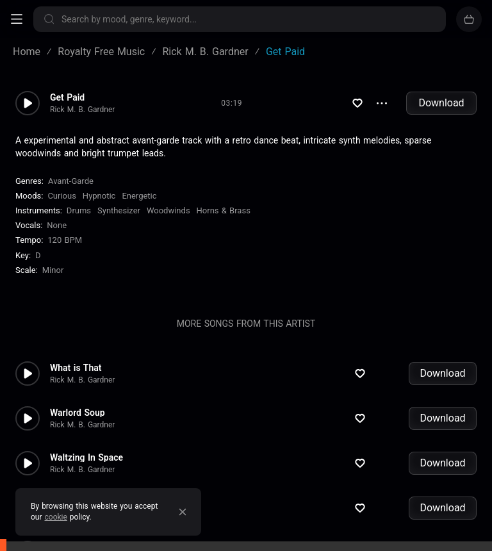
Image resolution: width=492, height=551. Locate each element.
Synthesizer (118, 210)
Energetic (139, 196)
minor (53, 270)
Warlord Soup (77, 412)
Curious (61, 196)
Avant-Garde (71, 181)
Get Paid (67, 97)
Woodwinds (168, 210)
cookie (56, 517)
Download (441, 103)
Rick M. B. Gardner (82, 109)
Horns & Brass (223, 210)
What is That (75, 367)
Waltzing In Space (86, 457)
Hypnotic (99, 196)
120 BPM (64, 240)
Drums (79, 210)
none (57, 225)
